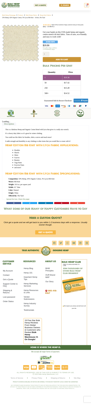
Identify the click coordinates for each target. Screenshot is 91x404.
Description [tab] (9, 124)
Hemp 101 (28, 273)
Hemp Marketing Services (31, 285)
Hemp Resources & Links (31, 291)
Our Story (49, 282)
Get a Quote (8, 280)
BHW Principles (49, 270)
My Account (8, 271)
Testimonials (29, 310)
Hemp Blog (28, 269)
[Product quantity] (46, 54)
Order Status (8, 302)
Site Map (77, 378)
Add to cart (62, 60)
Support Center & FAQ (10, 285)
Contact (6, 275)
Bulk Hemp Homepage (9, 15)
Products (20, 15)
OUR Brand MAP (50, 276)
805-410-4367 (51, 292)
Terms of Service (17, 378)
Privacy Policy (37, 378)
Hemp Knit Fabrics (45, 15)
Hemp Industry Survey (30, 305)
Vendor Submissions (29, 298)
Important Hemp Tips (30, 278)
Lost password (9, 297)
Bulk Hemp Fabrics (31, 15)
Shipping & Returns (7, 292)
